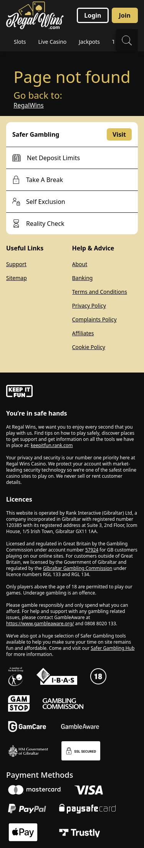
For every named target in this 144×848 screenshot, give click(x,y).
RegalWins (28, 105)
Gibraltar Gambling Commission (78, 568)
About (80, 264)
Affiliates (83, 333)
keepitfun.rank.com (52, 445)
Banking (82, 278)
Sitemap (16, 278)
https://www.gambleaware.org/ (40, 623)
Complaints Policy (94, 319)
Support (16, 264)
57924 (91, 550)
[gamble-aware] (72, 392)
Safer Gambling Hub (112, 648)
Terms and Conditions (99, 291)
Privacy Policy (89, 305)
